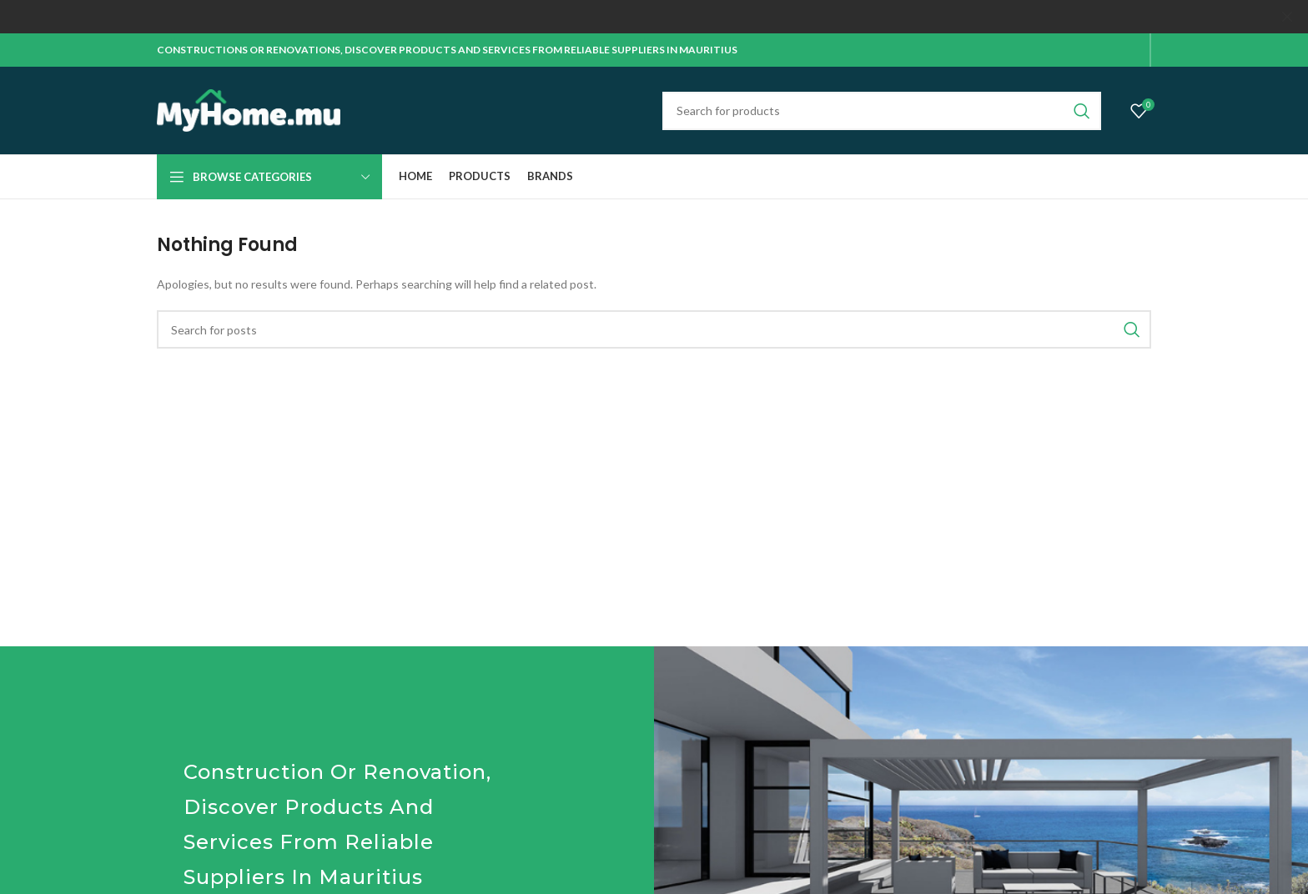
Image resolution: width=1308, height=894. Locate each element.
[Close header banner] (1287, 16)
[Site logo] (248, 109)
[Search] (881, 110)
